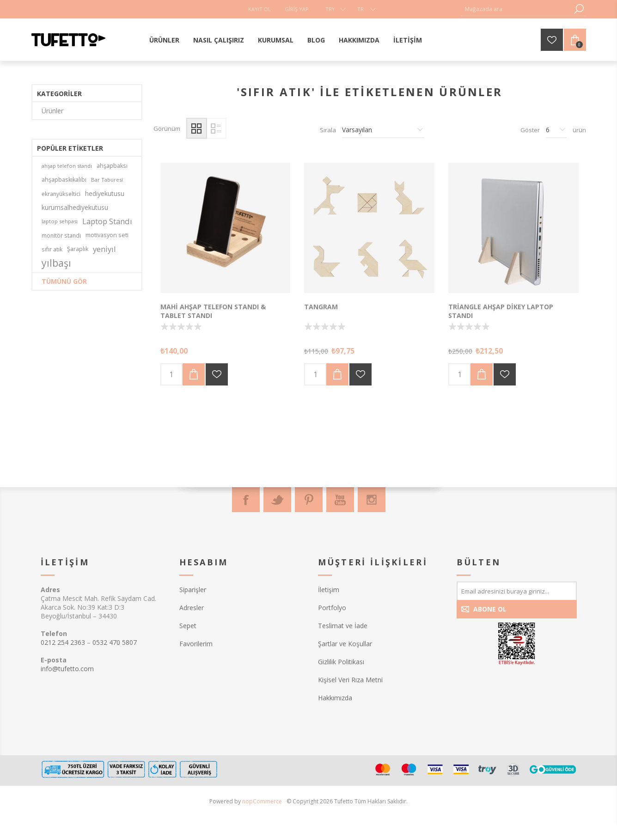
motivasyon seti (107, 235)
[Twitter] (277, 499)
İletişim (328, 589)
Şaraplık (77, 249)
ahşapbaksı (112, 166)
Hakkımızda (335, 697)
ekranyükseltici (61, 193)
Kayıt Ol (259, 9)
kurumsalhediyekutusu (75, 207)
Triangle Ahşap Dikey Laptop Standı (500, 311)
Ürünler (52, 110)
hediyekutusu (104, 193)
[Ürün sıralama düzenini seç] (383, 130)
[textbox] (516, 9)
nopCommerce (262, 801)
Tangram (321, 306)
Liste (216, 128)
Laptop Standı (107, 221)
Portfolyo (332, 607)
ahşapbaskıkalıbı (64, 180)
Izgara (196, 128)
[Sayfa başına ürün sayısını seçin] (556, 130)
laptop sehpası (60, 221)
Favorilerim (196, 643)
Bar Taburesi (107, 179)
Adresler (191, 607)
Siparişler (192, 589)
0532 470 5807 (114, 642)
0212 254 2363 (63, 642)
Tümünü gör (64, 281)
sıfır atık (52, 249)
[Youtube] (340, 499)
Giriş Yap (297, 9)
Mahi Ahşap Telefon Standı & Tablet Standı (213, 311)
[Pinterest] (309, 499)
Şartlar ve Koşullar (345, 643)
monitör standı (61, 235)
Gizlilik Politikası (341, 661)
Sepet (187, 625)
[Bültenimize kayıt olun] (517, 590)
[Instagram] (371, 499)
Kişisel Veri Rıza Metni (350, 679)
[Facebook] (246, 499)
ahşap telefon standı (67, 165)
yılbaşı (56, 263)
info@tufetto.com (67, 668)
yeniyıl (104, 249)
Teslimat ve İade (342, 625)
